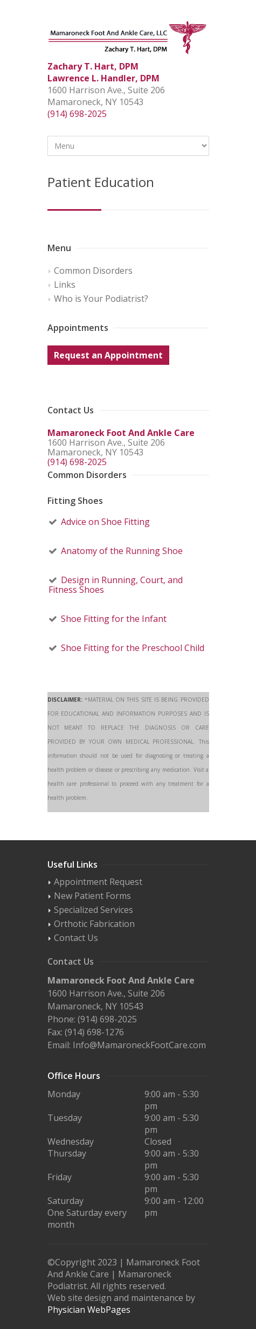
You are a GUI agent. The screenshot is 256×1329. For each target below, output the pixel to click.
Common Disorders (93, 270)
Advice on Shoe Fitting (105, 522)
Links (64, 284)
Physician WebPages (88, 1310)
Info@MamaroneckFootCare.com (139, 1045)
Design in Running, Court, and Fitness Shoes (116, 585)
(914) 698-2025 (77, 114)
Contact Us (76, 938)
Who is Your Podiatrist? (101, 298)
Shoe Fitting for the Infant (114, 619)
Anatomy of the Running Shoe (122, 551)
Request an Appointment (108, 355)
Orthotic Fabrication (94, 924)
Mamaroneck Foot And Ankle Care (121, 433)
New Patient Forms (92, 896)
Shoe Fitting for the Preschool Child (132, 648)
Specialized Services (93, 910)
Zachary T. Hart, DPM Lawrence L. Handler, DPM (103, 72)
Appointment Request (98, 882)
